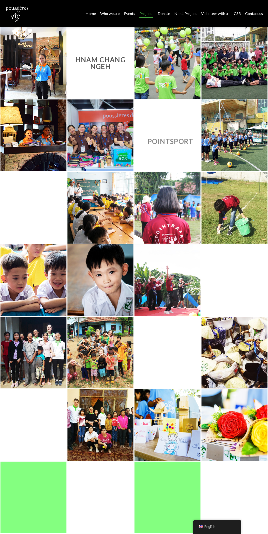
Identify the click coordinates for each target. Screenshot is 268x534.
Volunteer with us (215, 13)
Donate (164, 13)
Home (90, 13)
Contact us (254, 13)
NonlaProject (185, 13)
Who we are (110, 13)
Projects (146, 13)
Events (129, 13)
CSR (237, 13)
